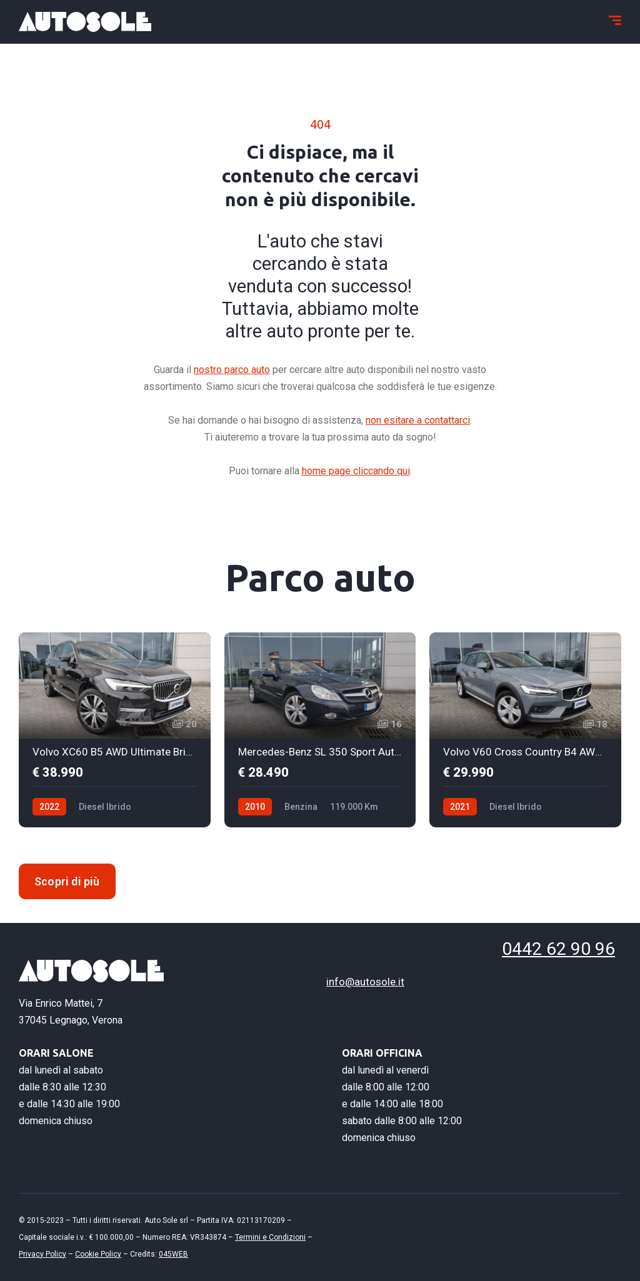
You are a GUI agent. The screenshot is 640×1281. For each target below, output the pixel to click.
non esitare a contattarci (418, 420)
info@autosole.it (365, 981)
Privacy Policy (42, 1253)
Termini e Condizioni (270, 1236)
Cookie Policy (98, 1253)
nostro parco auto (232, 370)
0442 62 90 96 (544, 948)
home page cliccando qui (356, 471)
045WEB (173, 1253)
